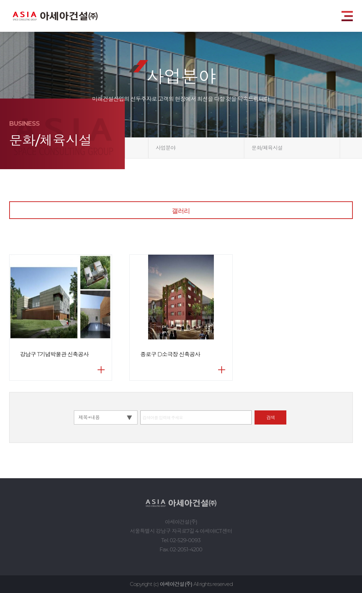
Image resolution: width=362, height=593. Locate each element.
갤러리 (181, 210)
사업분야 (165, 147)
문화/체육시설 (266, 147)
